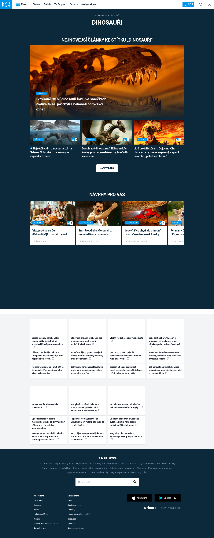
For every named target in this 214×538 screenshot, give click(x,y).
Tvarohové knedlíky (98, 472)
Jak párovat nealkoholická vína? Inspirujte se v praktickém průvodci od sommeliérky (165, 370)
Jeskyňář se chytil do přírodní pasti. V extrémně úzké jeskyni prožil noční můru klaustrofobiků (143, 233)
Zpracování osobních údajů (78, 514)
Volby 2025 (87, 468)
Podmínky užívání (40, 514)
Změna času (113, 463)
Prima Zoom (101, 15)
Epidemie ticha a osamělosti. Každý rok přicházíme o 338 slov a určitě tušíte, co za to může (126, 370)
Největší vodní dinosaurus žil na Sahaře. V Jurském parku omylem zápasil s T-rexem (51, 152)
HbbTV (36, 510)
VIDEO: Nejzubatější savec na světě (126, 339)
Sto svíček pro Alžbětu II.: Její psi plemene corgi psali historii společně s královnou (86, 341)
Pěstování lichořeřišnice (160, 468)
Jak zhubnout (45, 463)
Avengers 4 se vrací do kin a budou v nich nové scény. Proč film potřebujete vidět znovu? (48, 436)
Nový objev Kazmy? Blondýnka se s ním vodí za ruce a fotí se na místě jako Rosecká (87, 436)
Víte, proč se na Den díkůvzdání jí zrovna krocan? (49, 232)
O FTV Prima (38, 496)
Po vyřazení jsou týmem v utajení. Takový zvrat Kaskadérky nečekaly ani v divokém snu (87, 355)
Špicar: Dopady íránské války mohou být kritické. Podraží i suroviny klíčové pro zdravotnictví (47, 342)
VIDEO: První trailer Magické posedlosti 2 (45, 406)
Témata (36, 4)
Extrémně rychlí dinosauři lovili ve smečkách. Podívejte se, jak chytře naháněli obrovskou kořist (71, 104)
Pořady (47, 4)
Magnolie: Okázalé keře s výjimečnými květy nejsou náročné (126, 436)
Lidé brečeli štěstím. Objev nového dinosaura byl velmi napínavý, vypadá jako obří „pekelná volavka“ (156, 152)
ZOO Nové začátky (166, 463)
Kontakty (71, 510)
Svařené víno (101, 468)
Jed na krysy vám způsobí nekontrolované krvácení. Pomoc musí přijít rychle (125, 355)
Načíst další (107, 168)
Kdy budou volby (147, 463)
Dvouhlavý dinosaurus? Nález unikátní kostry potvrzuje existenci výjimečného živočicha (105, 152)
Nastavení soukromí (75, 528)
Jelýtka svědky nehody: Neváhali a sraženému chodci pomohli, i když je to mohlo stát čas (87, 370)
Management (73, 496)
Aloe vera (141, 468)
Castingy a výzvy (74, 505)
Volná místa (38, 500)
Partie (124, 463)
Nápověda (71, 519)
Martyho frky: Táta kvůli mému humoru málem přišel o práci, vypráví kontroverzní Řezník (85, 407)
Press (69, 500)
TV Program (60, 4)
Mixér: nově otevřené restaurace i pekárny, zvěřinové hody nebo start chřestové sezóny (165, 355)
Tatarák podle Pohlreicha (122, 468)
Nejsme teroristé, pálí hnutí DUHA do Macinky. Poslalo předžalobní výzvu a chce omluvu (47, 370)
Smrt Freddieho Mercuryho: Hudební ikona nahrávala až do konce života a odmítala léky (96, 233)
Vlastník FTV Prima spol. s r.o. (45, 523)
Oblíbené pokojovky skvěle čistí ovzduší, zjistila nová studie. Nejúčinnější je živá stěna (124, 422)
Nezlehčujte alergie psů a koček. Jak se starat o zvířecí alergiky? (126, 406)
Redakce (71, 523)
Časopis (74, 4)
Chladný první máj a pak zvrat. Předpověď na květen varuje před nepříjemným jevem (47, 355)
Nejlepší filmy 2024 (64, 463)
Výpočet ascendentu (77, 472)
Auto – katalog (49, 468)
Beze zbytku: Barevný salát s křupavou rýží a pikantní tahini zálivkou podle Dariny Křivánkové (164, 342)
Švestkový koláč (139, 472)
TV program (99, 463)
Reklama (37, 505)
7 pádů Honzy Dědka (69, 468)
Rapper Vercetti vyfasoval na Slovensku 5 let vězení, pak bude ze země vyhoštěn (87, 422)
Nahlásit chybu (39, 528)
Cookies (36, 519)
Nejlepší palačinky (120, 472)
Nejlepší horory (83, 463)
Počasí (132, 463)
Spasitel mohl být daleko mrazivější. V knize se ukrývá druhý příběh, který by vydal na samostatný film (48, 423)
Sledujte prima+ (88, 4)
